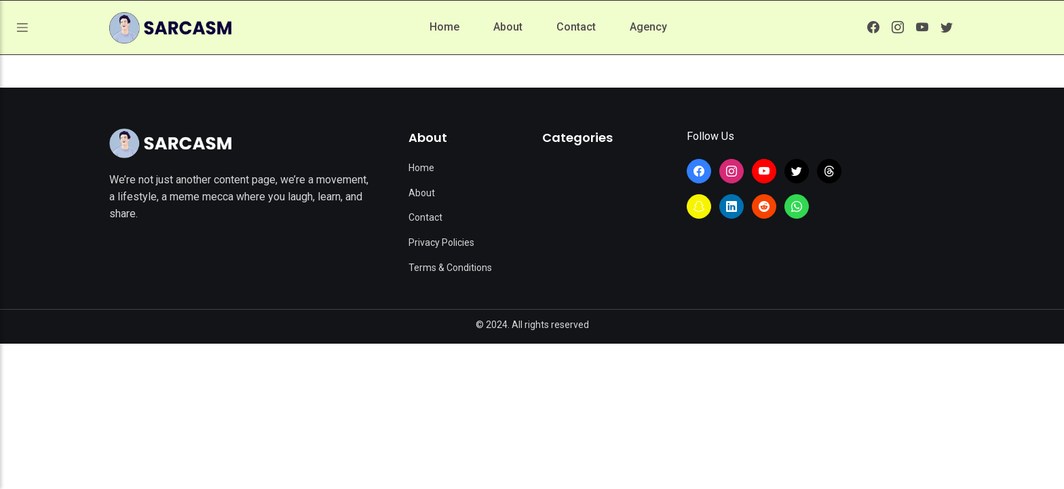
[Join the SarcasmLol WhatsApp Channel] (796, 206)
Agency (648, 26)
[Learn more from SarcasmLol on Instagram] (898, 27)
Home (444, 26)
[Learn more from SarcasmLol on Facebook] (873, 27)
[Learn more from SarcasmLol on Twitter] (946, 27)
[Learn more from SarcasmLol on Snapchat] (699, 206)
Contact (576, 26)
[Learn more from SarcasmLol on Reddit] (764, 206)
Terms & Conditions (450, 267)
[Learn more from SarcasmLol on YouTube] (922, 27)
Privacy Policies (441, 242)
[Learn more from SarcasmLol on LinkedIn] (731, 206)
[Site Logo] (170, 143)
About (507, 26)
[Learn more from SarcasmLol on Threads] (829, 171)
